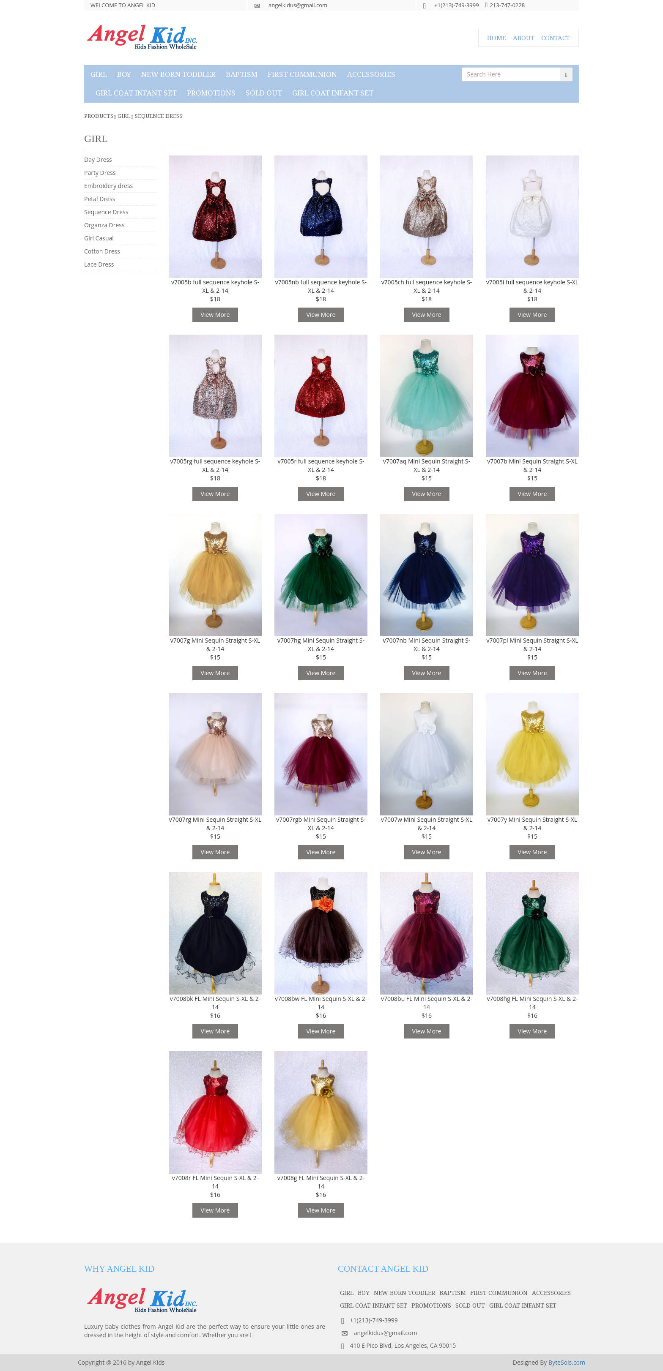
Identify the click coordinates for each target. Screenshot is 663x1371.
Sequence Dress (158, 116)
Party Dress (100, 173)
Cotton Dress (102, 251)
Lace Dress (99, 264)
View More (215, 315)
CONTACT (555, 37)
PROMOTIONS (211, 93)
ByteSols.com (566, 1362)
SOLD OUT (264, 93)
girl (98, 74)
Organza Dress (104, 225)
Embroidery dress (108, 186)
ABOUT (523, 37)
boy (124, 74)
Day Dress (98, 159)
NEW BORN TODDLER (178, 74)
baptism (242, 74)
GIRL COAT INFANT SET (136, 93)
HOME (496, 37)
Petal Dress (99, 199)
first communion (302, 74)
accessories (371, 74)
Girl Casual (99, 238)
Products (98, 116)
